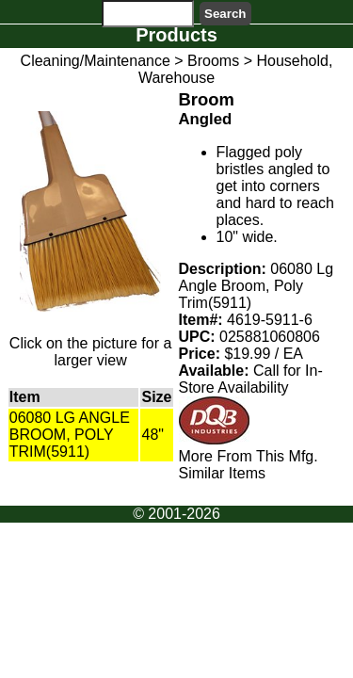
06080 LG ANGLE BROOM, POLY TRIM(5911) (69, 435)
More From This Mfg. (248, 456)
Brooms (213, 61)
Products (176, 34)
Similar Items (222, 473)
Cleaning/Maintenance (95, 61)
